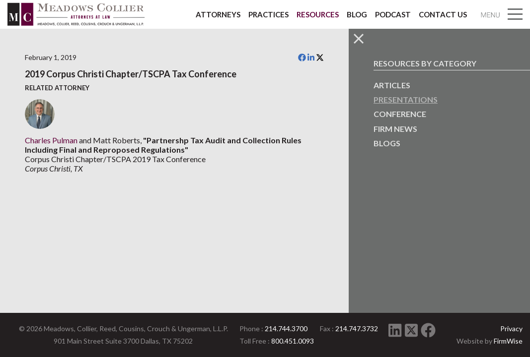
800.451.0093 (292, 341)
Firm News (395, 128)
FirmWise (508, 341)
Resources (318, 14)
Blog (357, 14)
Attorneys (218, 14)
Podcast (393, 14)
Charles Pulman (51, 140)
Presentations (406, 99)
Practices (268, 14)
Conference (400, 114)
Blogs (387, 143)
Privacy (511, 328)
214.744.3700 (286, 328)
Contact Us (443, 14)
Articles (392, 85)
